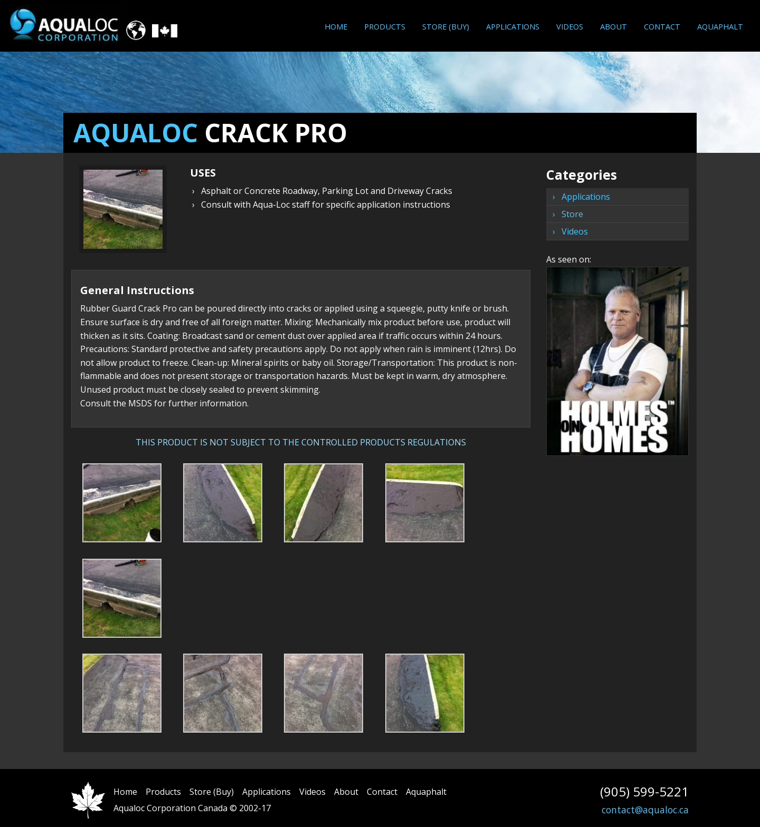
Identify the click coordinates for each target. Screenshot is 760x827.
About (613, 26)
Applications (512, 26)
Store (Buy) (445, 26)
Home (336, 26)
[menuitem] (336, 26)
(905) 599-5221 (644, 791)
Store (572, 214)
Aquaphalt (720, 26)
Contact (662, 26)
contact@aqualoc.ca (645, 809)
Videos (569, 26)
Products (384, 26)
